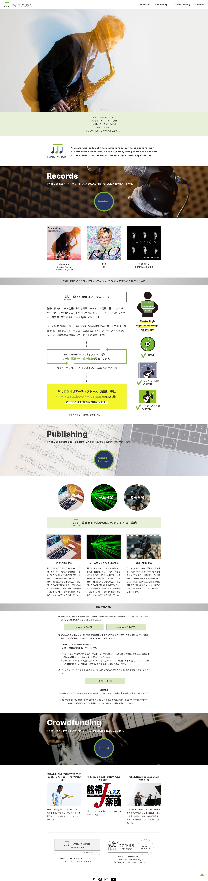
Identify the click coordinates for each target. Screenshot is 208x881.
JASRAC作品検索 (83, 627)
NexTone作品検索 (126, 627)
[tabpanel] (104, 60)
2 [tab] (104, 109)
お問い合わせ (119, 703)
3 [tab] (106, 109)
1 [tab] (101, 109)
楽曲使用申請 (105, 680)
